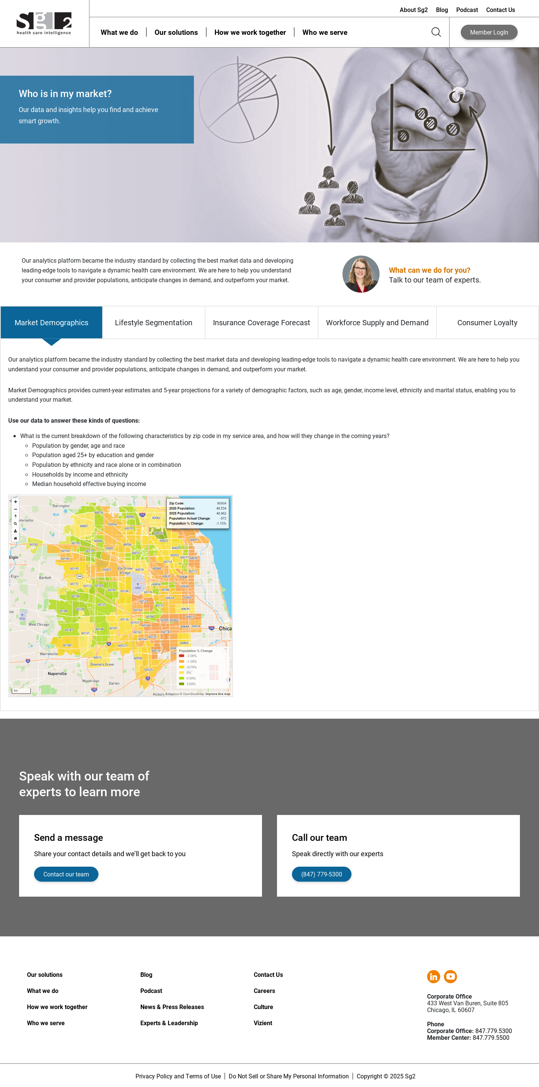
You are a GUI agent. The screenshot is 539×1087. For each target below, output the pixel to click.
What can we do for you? (430, 270)
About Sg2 (414, 9)
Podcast (467, 9)
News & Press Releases (172, 1007)
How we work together (250, 32)
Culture (263, 1007)
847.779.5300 (493, 1031)
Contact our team (66, 874)
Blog (442, 9)
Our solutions (176, 32)
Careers (264, 990)
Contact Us (500, 9)
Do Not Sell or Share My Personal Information (289, 1076)
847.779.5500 (491, 1037)
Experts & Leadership (169, 1023)
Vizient (263, 1023)
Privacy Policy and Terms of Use (178, 1076)
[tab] (51, 322)
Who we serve (324, 32)
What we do (119, 32)
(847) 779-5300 (321, 874)
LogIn (489, 32)
